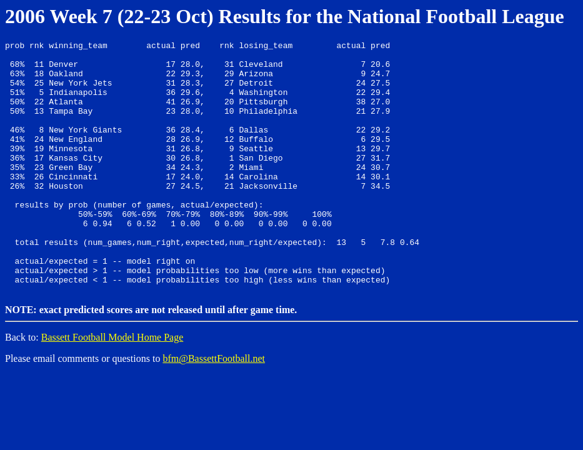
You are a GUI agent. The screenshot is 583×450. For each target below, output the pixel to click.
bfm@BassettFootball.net (213, 407)
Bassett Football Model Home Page (112, 386)
